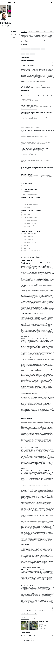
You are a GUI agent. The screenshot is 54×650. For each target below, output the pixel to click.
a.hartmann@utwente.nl (17, 34)
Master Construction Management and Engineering (31, 193)
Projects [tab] (44, 31)
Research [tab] (30, 31)
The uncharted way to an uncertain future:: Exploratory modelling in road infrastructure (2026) (37, 96)
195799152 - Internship (26, 214)
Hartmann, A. (23, 99)
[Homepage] (11, 2)
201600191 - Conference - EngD (28, 206)
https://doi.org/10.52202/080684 (28, 144)
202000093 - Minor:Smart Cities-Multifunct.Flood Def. (32, 247)
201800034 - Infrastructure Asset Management (30, 220)
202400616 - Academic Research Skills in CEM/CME (31, 228)
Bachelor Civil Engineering (27, 191)
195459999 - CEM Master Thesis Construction (30, 233)
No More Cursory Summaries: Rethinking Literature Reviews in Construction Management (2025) (37, 131)
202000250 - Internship (26, 207)
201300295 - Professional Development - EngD (30, 204)
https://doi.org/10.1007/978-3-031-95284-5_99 (30, 154)
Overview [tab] (24, 31)
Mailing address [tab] (34, 618)
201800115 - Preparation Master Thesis (29, 222)
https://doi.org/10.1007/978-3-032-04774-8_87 (30, 118)
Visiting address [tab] (25, 618)
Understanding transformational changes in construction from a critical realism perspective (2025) (35, 159)
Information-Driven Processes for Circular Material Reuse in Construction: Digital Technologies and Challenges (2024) (35, 174)
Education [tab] (37, 31)
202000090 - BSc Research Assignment (29, 225)
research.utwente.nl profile (27, 185)
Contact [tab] (51, 31)
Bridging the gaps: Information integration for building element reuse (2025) (35, 124)
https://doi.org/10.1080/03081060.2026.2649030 (30, 100)
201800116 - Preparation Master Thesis (29, 223)
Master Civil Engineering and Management (30, 194)
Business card (15, 37)
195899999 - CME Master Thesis (28, 236)
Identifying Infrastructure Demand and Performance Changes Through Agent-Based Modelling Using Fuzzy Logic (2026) (36, 113)
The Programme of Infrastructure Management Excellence (40, 253)
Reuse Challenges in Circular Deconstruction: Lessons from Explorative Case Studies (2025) (36, 141)
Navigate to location (42, 628)
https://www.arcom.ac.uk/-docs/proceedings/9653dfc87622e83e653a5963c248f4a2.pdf (34, 136)
